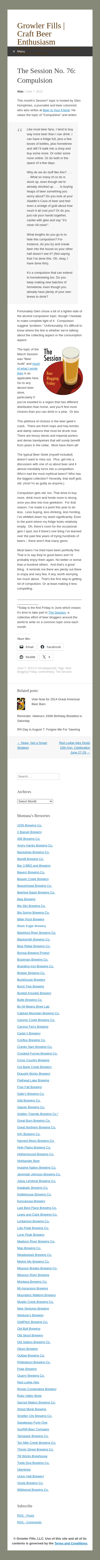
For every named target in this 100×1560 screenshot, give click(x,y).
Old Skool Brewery (30, 1335)
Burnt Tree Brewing (30, 986)
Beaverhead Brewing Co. (34, 885)
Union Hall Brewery (30, 1476)
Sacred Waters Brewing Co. (36, 1402)
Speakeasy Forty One (32, 1422)
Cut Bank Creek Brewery (34, 1067)
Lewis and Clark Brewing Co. (37, 1214)
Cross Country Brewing (33, 1060)
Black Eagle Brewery (31, 926)
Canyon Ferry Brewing (32, 1026)
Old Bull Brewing (28, 1328)
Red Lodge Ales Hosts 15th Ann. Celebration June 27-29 (74, 747)
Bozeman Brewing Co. (32, 959)
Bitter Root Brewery (30, 919)
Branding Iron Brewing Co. (35, 966)
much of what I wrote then (28, 368)
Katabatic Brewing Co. (32, 1187)
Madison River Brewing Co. (36, 1241)
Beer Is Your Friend (56, 110)
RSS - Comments (29, 1522)
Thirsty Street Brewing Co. (35, 1449)
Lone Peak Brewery (30, 1234)
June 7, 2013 (34, 91)
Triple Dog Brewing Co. (33, 1463)
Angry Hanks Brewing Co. (35, 845)
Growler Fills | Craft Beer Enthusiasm (41, 34)
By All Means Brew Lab (33, 1006)
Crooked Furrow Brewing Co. (37, 1053)
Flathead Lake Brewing (33, 1080)
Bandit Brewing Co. (30, 859)
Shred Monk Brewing (31, 1409)
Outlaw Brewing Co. (31, 1355)
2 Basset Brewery (29, 832)
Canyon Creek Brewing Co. (36, 1020)
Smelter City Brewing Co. (34, 1416)
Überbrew (24, 1469)
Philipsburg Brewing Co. (34, 1362)
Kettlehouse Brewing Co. (34, 1194)
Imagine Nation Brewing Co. (36, 1167)
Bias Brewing (26, 899)
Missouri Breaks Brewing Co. (37, 1268)
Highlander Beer (28, 1161)
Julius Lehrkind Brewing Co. (36, 1181)
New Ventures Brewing (33, 1308)
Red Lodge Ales (28, 1382)
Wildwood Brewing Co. (33, 1489)
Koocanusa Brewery (31, 1201)
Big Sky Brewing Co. (31, 906)
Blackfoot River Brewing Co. (36, 932)
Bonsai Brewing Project (33, 953)
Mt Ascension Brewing (32, 1288)
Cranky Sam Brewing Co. (34, 1047)
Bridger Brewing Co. (31, 973)
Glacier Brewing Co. (31, 1107)
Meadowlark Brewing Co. (34, 1255)
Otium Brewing (27, 1349)
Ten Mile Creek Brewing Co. (36, 1442)
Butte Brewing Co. (29, 1000)
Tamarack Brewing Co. (33, 1436)
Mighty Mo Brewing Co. (33, 1261)
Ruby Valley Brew (29, 1396)
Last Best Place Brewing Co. (37, 1208)
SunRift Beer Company (33, 1429)
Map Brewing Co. (29, 1248)
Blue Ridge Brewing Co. (33, 946)
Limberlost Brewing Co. (33, 1221)
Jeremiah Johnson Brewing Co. (39, 1174)
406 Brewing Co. (28, 839)
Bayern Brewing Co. (31, 872)
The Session (57, 612)
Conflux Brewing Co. (31, 1040)
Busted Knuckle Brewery (34, 993)
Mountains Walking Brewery (36, 1295)
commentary (46, 671)
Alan (20, 91)
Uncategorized (47, 668)
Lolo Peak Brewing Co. (33, 1228)
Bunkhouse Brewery (31, 979)
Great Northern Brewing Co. (36, 1127)
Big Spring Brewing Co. (33, 912)
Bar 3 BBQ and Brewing (33, 865)
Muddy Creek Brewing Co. (35, 1302)
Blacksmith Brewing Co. (33, 939)
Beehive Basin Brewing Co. (36, 892)
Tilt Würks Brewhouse (32, 1456)
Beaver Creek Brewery (33, 879)
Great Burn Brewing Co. (33, 1120)
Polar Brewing (27, 1369)
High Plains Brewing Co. (34, 1147)
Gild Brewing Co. (29, 1100)
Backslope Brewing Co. (33, 852)
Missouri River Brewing (33, 1275)
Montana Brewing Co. (32, 1281)
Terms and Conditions (70, 1543)
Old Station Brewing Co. (34, 1342)
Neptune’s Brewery (30, 1315)
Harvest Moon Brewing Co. (35, 1140)
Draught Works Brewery (33, 1073)
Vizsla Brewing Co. (30, 1483)
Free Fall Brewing (29, 1087)
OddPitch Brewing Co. (32, 1322)
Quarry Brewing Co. (31, 1375)
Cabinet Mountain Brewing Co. (38, 1013)
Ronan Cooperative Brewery (36, 1389)
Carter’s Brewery (28, 1033)
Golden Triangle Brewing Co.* (37, 1114)
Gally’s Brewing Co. (30, 1094)
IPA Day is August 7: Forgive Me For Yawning (48, 729)
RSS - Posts (25, 1515)
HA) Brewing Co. (28, 1134)
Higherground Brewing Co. (35, 1154)
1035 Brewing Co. (29, 825)
